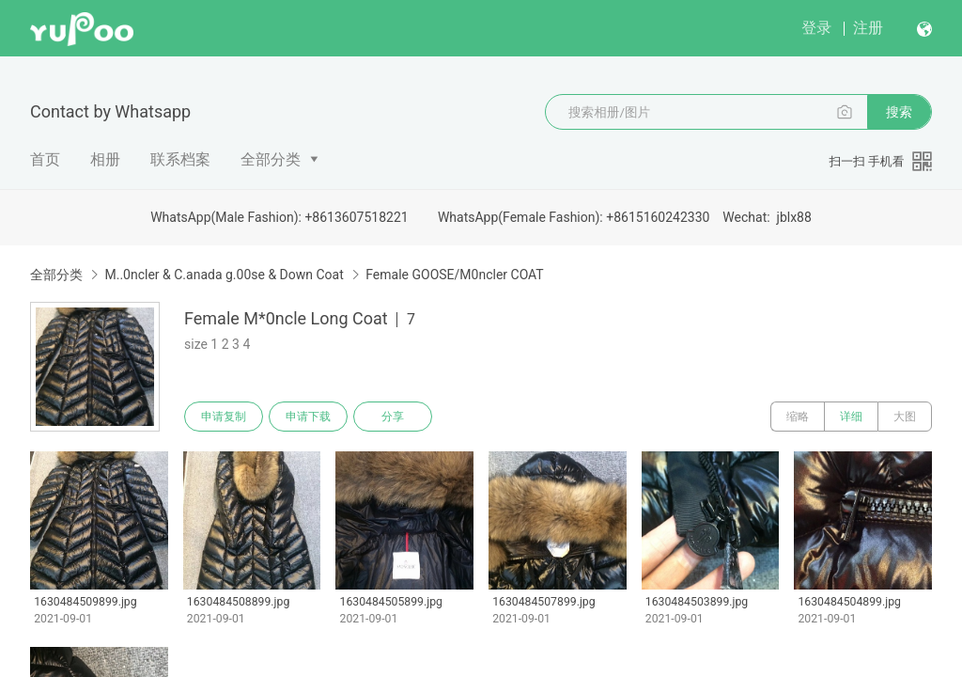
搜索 (899, 111)
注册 (868, 28)
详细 (851, 416)
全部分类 (270, 159)
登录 (816, 28)
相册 (105, 159)
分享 (392, 416)
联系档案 (180, 159)
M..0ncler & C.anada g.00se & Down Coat (223, 274)
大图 (904, 416)
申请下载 (308, 416)
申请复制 (223, 416)
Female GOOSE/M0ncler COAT (454, 274)
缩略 (797, 416)
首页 (45, 159)
